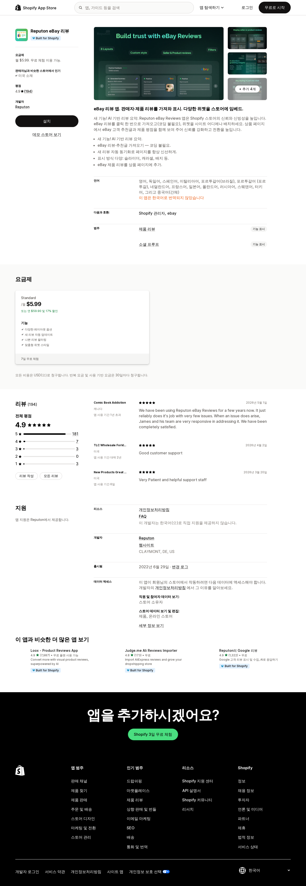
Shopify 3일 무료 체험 (153, 734)
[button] (58, 661)
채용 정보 (246, 790)
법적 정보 (246, 837)
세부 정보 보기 (151, 625)
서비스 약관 (55, 871)
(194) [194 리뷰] (28, 91)
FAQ (143, 516)
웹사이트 (146, 545)
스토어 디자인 (83, 818)
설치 (47, 121)
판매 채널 (79, 781)
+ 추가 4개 (247, 89)
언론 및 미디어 (250, 809)
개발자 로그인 (27, 871)
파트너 (243, 818)
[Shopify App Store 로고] (35, 7)
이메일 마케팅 (139, 818)
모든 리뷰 (51, 476)
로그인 (247, 7)
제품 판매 (79, 799)
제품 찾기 (79, 790)
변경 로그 (180, 566)
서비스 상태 (248, 846)
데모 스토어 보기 (47, 134)
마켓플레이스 (138, 790)
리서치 (188, 809)
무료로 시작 (275, 7)
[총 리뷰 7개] (77, 441)
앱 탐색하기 (212, 7)
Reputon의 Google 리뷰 (238, 650)
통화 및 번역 (137, 846)
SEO (131, 827)
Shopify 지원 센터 (197, 781)
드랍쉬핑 (134, 781)
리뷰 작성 (26, 476)
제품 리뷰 (147, 229)
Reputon (22, 107)
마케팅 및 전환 (83, 827)
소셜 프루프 (149, 244)
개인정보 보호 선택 (145, 871)
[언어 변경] (269, 870)
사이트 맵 (115, 871)
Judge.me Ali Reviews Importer (151, 650)
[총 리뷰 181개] (75, 433)
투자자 (243, 799)
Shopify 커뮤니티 (197, 799)
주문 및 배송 (81, 809)
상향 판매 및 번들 (141, 809)
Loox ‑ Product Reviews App (54, 650)
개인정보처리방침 (154, 509)
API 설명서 (191, 790)
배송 (130, 837)
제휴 (242, 827)
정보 (242, 781)
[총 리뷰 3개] (77, 448)
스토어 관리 (81, 837)
